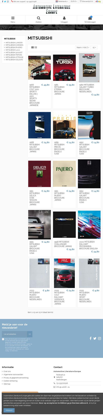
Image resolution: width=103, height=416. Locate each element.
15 (94, 47)
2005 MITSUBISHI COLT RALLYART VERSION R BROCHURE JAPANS (59, 297)
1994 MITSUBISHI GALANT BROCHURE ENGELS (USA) (84, 196)
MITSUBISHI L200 (13, 50)
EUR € (74, 1)
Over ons (7, 371)
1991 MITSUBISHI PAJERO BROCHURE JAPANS (59, 195)
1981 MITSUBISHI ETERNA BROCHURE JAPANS (59, 89)
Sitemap (7, 384)
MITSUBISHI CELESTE (14, 60)
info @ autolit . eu (63, 387)
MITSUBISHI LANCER (14, 43)
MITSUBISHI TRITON (14, 55)
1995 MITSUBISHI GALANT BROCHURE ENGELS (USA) (35, 247)
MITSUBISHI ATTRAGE (14, 57)
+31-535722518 (62, 383)
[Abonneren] (29, 334)
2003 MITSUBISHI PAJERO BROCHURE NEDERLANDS (36, 295)
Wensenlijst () (86, 1)
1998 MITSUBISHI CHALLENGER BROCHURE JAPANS (63, 244)
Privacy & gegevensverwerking (16, 378)
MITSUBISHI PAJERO (14, 47)
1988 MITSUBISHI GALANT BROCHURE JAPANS (35, 146)
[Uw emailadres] (14, 334)
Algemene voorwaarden (13, 374)
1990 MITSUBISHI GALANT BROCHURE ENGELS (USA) (84, 148)
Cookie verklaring (10, 381)
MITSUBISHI (9, 39)
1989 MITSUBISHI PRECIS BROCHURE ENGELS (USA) (59, 148)
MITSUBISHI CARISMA (14, 45)
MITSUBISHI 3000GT (14, 52)
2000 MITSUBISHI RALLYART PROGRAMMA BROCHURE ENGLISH (88, 245)
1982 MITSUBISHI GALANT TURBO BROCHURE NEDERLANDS (86, 88)
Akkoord (9, 410)
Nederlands (62, 1)
